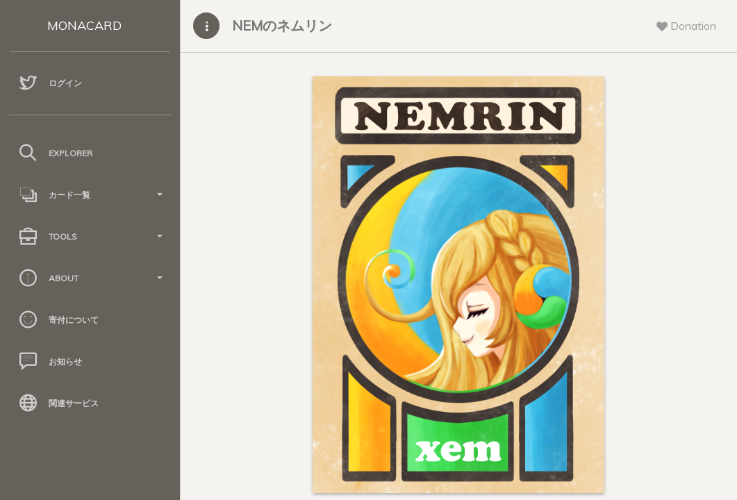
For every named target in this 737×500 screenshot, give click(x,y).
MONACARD (84, 25)
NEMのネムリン (282, 25)
